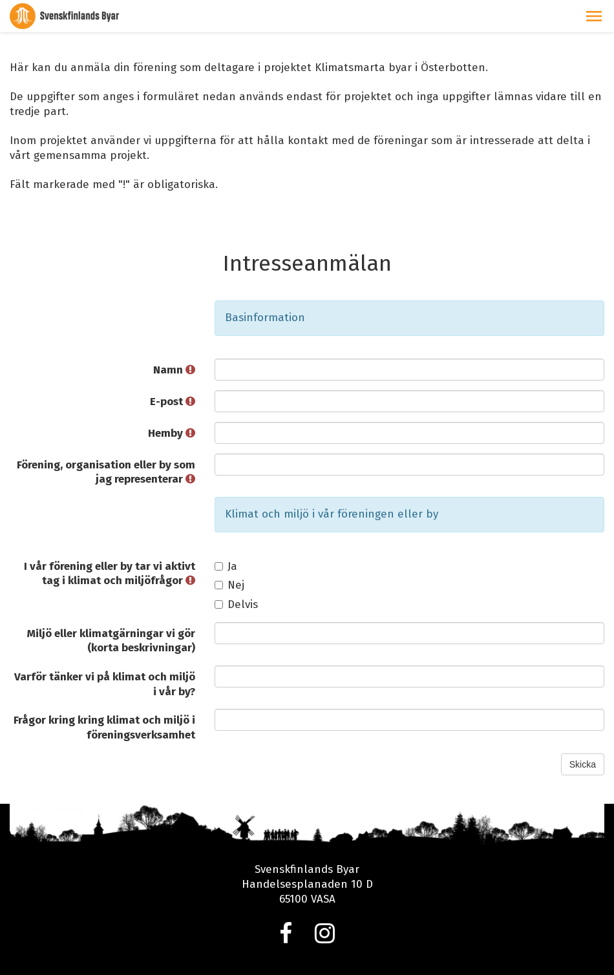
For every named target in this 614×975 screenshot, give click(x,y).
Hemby (171, 433)
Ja (226, 566)
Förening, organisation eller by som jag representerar (106, 472)
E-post (172, 401)
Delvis (236, 604)
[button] (594, 16)
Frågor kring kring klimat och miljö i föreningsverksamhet (104, 727)
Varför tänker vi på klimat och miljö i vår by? (104, 684)
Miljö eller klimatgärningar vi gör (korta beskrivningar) (111, 641)
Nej (229, 585)
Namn (174, 370)
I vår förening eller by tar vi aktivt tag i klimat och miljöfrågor (109, 574)
